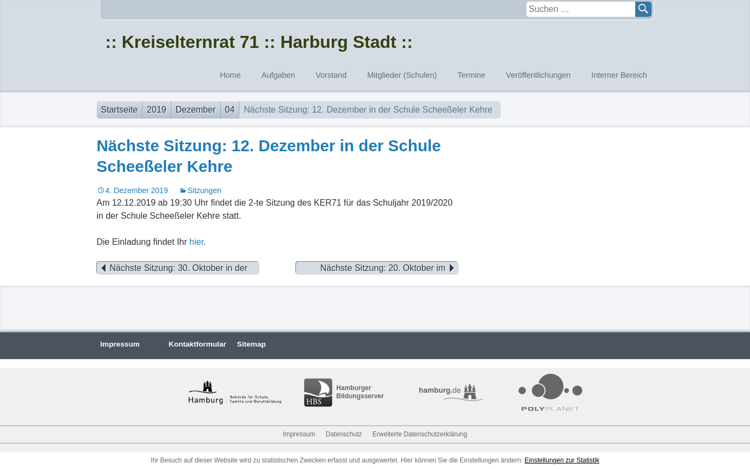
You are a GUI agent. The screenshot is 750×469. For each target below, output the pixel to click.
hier (196, 241)
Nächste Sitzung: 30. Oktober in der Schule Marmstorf (172, 268)
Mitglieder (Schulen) (402, 75)
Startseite (119, 109)
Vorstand (330, 75)
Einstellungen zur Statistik (562, 460)
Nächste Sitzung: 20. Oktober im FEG (389, 268)
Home (230, 75)
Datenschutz (344, 434)
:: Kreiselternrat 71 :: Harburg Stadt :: (259, 42)
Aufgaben (278, 75)
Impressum (120, 344)
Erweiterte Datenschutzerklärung (420, 434)
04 (230, 109)
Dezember (196, 109)
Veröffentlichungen (538, 75)
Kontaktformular (197, 344)
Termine (471, 75)
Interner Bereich (619, 75)
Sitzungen (204, 190)
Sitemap (251, 344)
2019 (156, 109)
